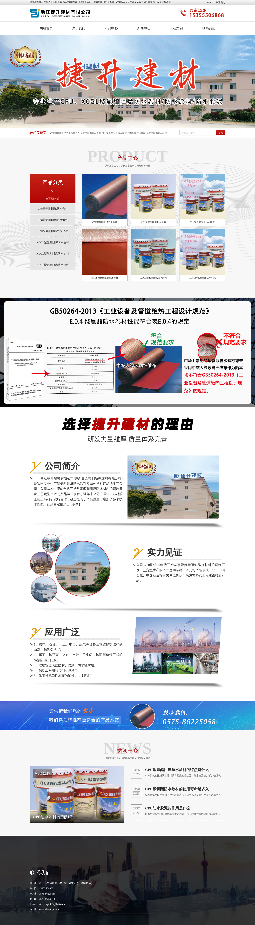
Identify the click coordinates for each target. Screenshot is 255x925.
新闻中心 (143, 28)
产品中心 (111, 28)
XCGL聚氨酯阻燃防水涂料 (53, 261)
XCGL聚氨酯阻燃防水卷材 (53, 248)
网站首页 (46, 28)
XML (209, 2)
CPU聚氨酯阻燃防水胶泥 (114, 133)
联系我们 (220, 2)
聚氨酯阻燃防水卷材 (156, 133)
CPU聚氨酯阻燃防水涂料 (88, 133)
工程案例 (176, 28)
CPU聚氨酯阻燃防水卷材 (78, 2)
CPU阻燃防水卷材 (137, 133)
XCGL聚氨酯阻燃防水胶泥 (53, 274)
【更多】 (75, 504)
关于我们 (78, 28)
